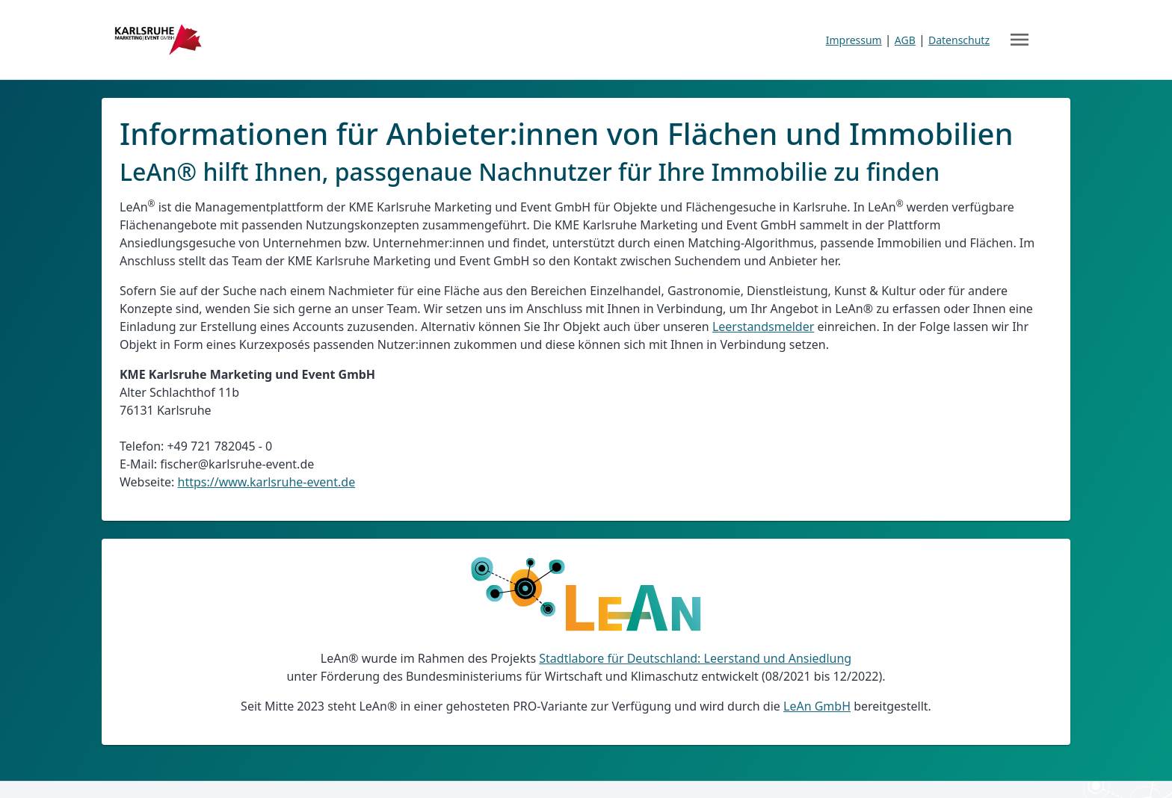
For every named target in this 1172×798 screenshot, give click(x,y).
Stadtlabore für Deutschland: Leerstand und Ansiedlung (695, 658)
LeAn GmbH (817, 706)
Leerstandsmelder (763, 326)
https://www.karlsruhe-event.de (267, 482)
